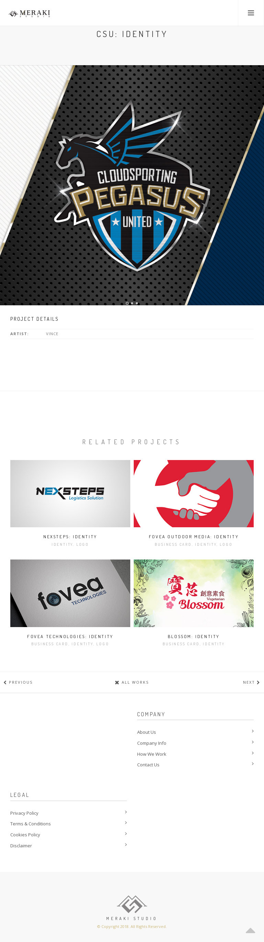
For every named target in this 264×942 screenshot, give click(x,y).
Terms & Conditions (30, 824)
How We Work (151, 754)
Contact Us (148, 765)
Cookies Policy (25, 835)
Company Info (151, 743)
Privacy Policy (24, 813)
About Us (146, 732)
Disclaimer (21, 846)
